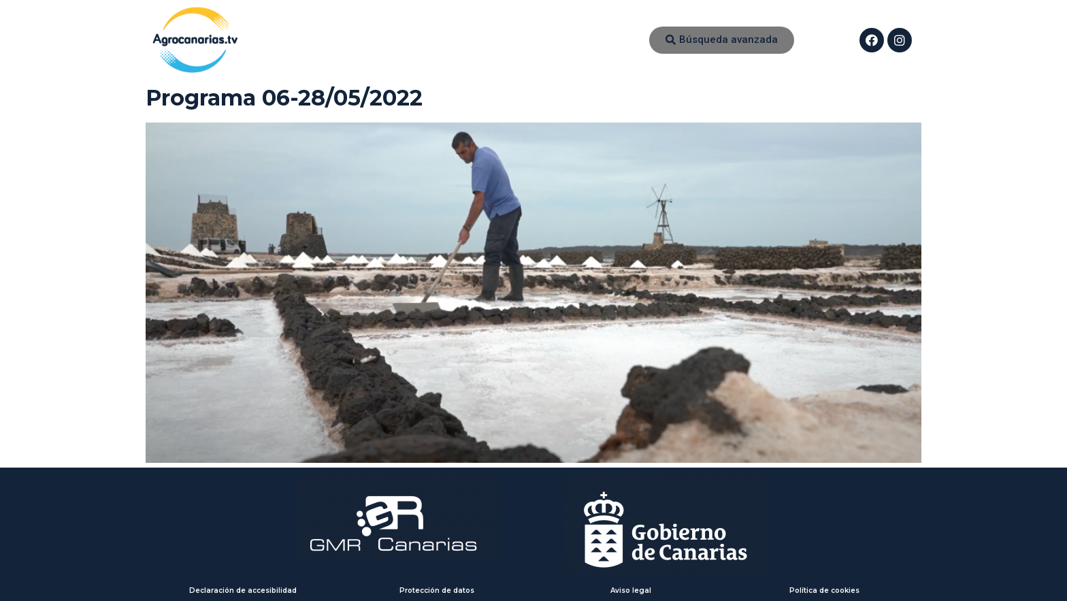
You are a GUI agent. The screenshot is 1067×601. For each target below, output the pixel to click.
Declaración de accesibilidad (243, 590)
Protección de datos (436, 590)
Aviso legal (630, 590)
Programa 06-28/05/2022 (284, 97)
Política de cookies (824, 590)
